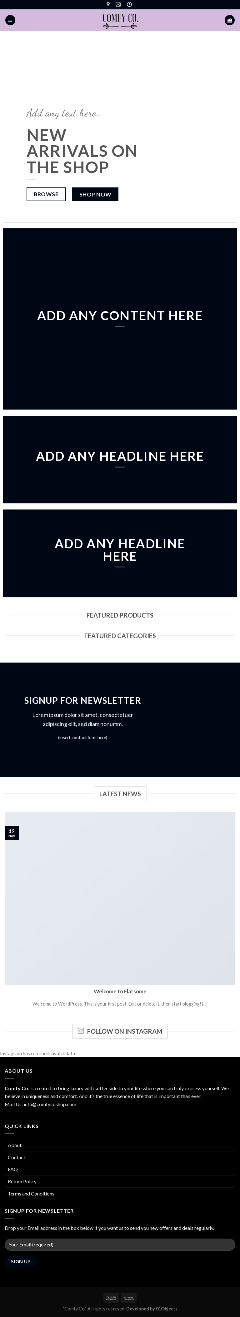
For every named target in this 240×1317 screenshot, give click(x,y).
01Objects (167, 1308)
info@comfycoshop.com (50, 1104)
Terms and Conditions (31, 1193)
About (15, 1145)
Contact (16, 1157)
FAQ (13, 1169)
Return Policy (22, 1181)
